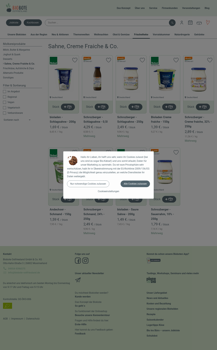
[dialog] (108, 175)
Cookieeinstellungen (108, 191)
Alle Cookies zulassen (135, 183)
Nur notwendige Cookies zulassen (88, 183)
